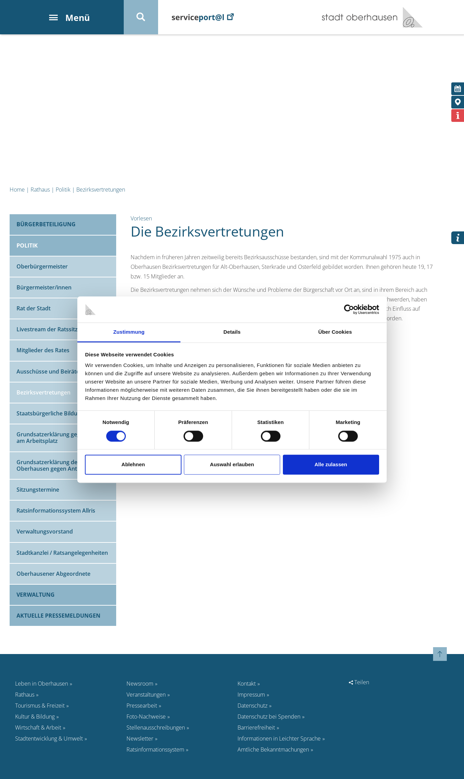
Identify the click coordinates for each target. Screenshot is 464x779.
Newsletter (139, 738)
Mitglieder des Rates (42, 350)
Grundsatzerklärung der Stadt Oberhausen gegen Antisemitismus (62, 465)
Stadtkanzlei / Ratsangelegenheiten (62, 553)
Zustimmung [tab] (129, 332)
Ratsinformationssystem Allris (55, 510)
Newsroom (139, 683)
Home (17, 189)
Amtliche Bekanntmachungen (273, 749)
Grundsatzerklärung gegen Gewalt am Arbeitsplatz (61, 438)
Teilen (359, 682)
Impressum (251, 694)
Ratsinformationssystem (155, 749)
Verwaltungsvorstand (44, 531)
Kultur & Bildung (35, 716)
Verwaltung (35, 594)
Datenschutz (252, 705)
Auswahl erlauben (232, 465)
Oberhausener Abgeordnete (53, 573)
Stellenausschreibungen (155, 727)
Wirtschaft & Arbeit (38, 727)
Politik (63, 189)
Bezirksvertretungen (100, 189)
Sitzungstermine (37, 489)
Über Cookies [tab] (335, 332)
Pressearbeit (141, 705)
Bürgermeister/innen (43, 287)
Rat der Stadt (33, 308)
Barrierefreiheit (256, 727)
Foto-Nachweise (146, 716)
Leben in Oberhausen (41, 683)
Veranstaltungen (146, 694)
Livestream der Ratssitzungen (55, 329)
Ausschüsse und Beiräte (47, 371)
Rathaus (40, 189)
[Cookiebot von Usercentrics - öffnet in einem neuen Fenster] (349, 309)
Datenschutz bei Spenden (268, 716)
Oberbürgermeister (42, 266)
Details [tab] (232, 332)
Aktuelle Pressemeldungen (58, 615)
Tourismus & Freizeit (40, 705)
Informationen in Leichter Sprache (279, 738)
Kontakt (246, 683)
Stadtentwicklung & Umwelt (49, 738)
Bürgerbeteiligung (46, 224)
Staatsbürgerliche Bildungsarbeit (59, 413)
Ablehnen (133, 465)
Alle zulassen (330, 465)
